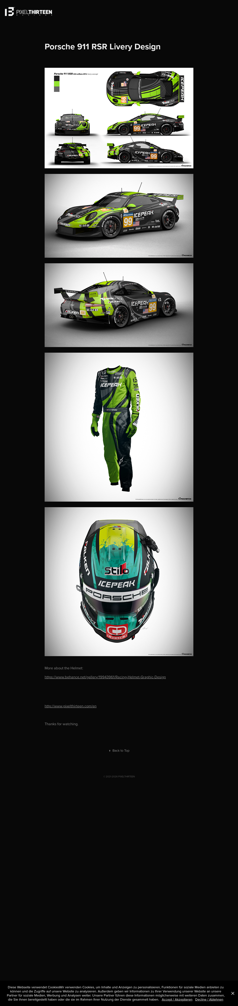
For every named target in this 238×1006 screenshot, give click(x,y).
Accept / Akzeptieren (177, 999)
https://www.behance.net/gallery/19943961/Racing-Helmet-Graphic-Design (105, 677)
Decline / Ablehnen (209, 999)
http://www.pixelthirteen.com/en (71, 706)
